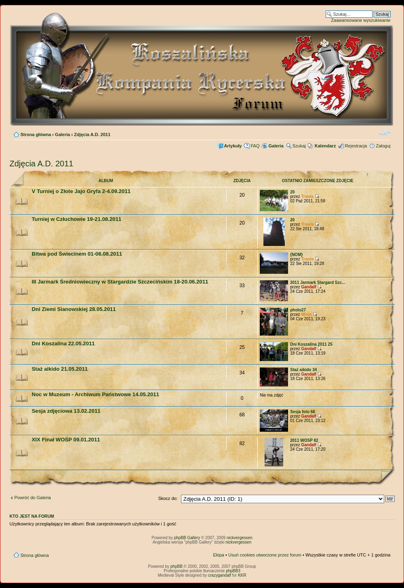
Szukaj (299, 145)
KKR (242, 575)
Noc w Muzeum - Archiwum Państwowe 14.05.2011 (95, 394)
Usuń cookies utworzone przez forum (264, 554)
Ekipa (218, 554)
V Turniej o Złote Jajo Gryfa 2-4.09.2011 (81, 191)
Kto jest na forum (32, 516)
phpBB (176, 566)
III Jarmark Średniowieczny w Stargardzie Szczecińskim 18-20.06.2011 (120, 282)
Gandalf (308, 287)
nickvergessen (240, 538)
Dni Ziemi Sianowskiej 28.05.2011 (74, 309)
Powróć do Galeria (33, 497)
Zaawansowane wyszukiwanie (360, 20)
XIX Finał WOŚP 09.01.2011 (66, 440)
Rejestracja (356, 145)
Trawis (307, 196)
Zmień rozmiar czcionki (385, 132)
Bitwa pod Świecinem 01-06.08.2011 (77, 254)
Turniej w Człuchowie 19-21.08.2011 (77, 219)
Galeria (62, 134)
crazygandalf (219, 575)
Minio (306, 314)
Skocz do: (167, 498)
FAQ (254, 145)
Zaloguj (383, 145)
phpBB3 (233, 571)
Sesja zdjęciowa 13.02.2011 (66, 411)
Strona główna (36, 134)
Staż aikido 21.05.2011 (60, 369)
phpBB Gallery (187, 538)
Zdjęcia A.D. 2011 (92, 134)
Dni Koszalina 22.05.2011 (63, 343)
